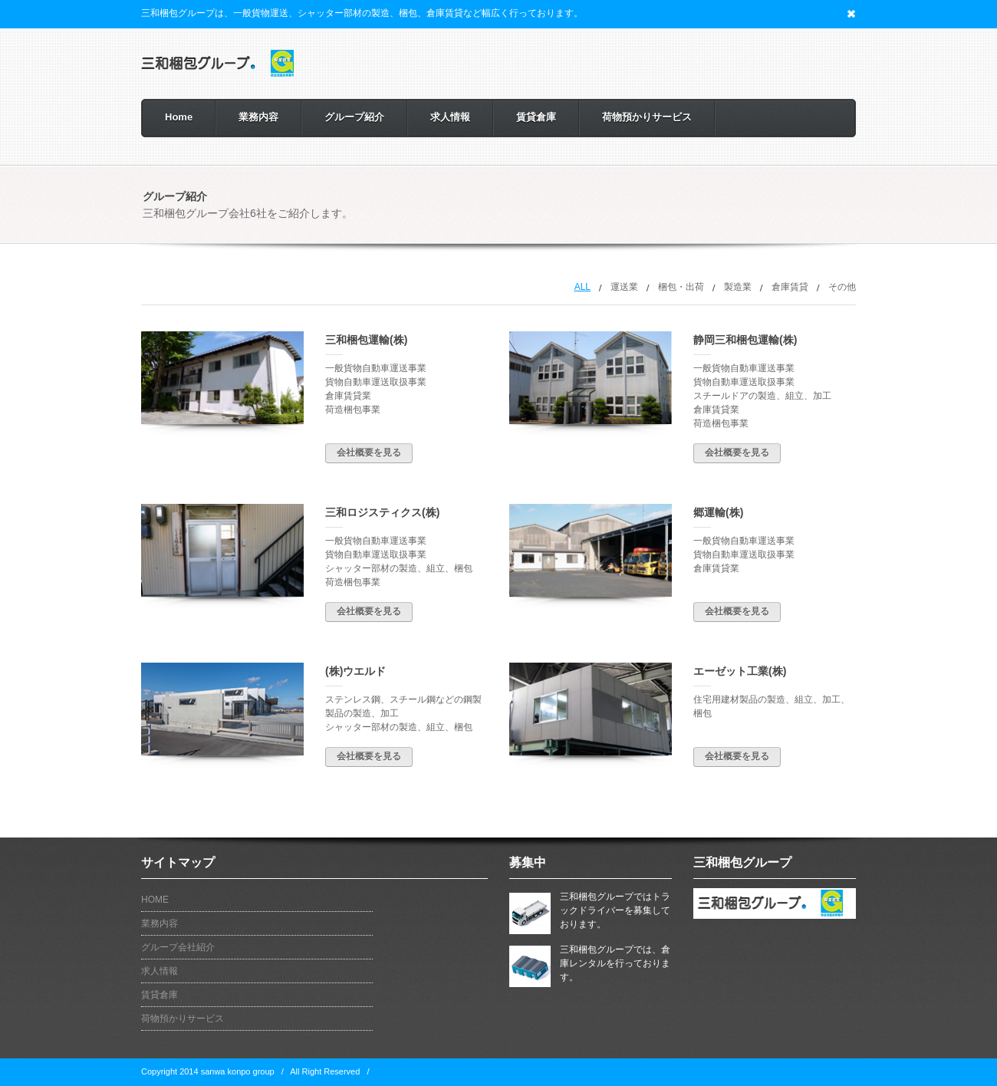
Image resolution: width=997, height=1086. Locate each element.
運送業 (624, 286)
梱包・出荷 (681, 286)
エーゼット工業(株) (739, 671)
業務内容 (258, 117)
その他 (842, 286)
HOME (155, 899)
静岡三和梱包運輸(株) (745, 340)
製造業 (738, 286)
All (582, 286)
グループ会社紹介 (178, 947)
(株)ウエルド (355, 671)
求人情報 (450, 117)
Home (178, 117)
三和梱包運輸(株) (366, 340)
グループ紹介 (354, 117)
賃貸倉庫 (536, 117)
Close (851, 13)
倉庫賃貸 (790, 286)
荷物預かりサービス (647, 117)
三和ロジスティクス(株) (382, 512)
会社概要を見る (369, 452)
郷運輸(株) (718, 512)
